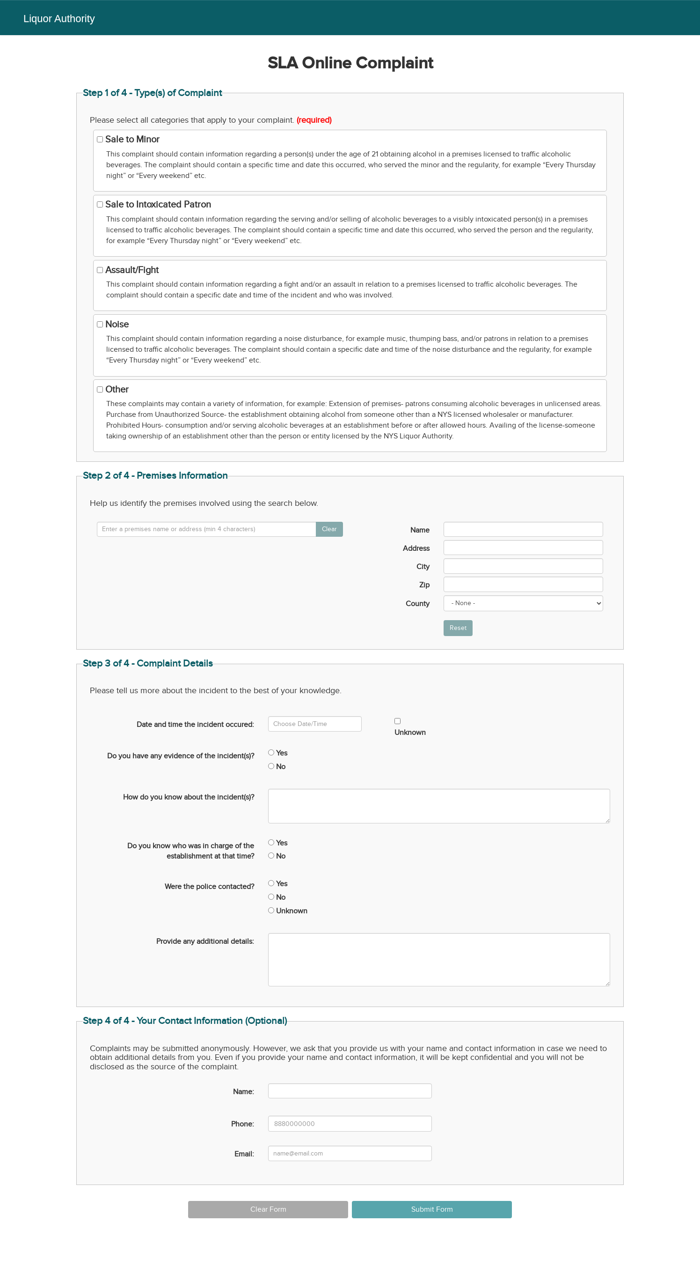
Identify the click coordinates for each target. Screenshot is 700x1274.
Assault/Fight (128, 270)
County (418, 603)
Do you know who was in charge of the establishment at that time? (190, 851)
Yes (277, 753)
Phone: (242, 1124)
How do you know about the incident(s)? (188, 797)
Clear (329, 529)
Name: (243, 1091)
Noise (113, 324)
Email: (244, 1154)
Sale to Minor (128, 139)
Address (416, 548)
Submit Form (432, 1209)
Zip (424, 585)
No (276, 766)
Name (420, 530)
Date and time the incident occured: (195, 724)
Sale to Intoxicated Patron (154, 204)
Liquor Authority (59, 18)
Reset (458, 628)
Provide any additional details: (205, 941)
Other (113, 389)
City (423, 566)
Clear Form (268, 1209)
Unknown (410, 727)
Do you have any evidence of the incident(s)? (180, 756)
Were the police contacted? (209, 886)
